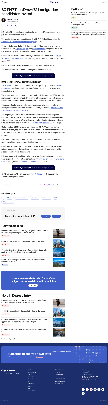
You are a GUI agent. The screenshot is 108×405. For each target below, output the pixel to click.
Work (29, 381)
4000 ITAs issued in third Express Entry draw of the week (23, 241)
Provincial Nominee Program (31, 162)
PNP (55, 198)
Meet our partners (60, 381)
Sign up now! (39, 357)
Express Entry (46, 198)
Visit (29, 388)
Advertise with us (59, 383)
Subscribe (104, 2)
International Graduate (19, 58)
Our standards (59, 374)
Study (29, 386)
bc (3, 198)
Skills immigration (38, 49)
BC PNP (9, 198)
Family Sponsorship (33, 379)
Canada (73, 17)
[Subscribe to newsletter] (33, 280)
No (56, 216)
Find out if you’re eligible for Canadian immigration (33, 76)
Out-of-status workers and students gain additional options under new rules (87, 14)
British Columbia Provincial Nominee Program (18, 42)
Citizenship (74, 27)
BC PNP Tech (10, 85)
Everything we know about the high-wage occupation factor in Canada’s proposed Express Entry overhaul (88, 34)
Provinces (4, 264)
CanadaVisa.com (38, 174)
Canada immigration (21, 198)
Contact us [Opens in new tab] (85, 372)
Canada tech (35, 198)
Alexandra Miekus (12, 19)
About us (57, 372)
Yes (46, 216)
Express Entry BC (22, 49)
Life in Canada (32, 390)
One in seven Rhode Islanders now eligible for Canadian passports (85, 24)
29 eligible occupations (43, 123)
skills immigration (8, 202)
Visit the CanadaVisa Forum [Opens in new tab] (91, 380)
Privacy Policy (103, 400)
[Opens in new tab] (83, 389)
